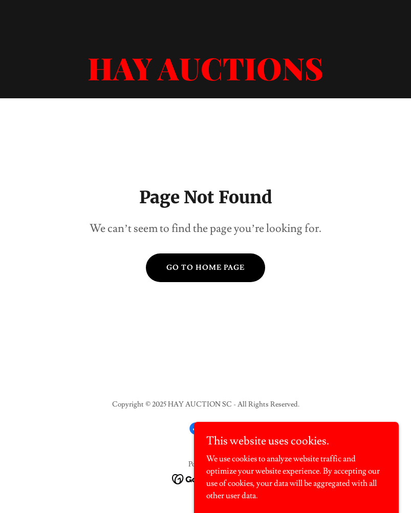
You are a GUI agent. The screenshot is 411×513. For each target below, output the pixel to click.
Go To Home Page (205, 267)
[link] (205, 78)
